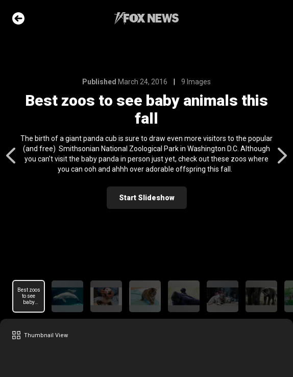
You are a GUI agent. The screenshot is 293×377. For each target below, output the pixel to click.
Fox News (146, 18)
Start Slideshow (147, 198)
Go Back (18, 18)
